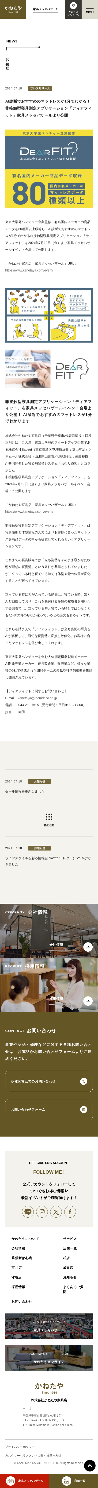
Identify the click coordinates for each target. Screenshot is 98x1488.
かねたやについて (25, 1239)
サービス (70, 1239)
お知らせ (70, 1277)
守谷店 (16, 1277)
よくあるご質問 (73, 1289)
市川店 (16, 1268)
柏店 (66, 1258)
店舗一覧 (70, 1248)
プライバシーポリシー (20, 1447)
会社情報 (18, 1248)
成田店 (68, 1268)
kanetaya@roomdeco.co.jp (37, 704)
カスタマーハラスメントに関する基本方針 (33, 1455)
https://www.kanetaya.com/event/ (29, 276)
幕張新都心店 (21, 1258)
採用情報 (18, 1287)
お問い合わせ (21, 1301)
